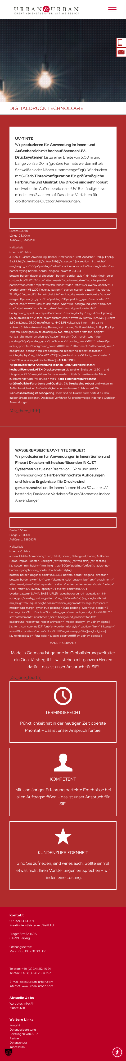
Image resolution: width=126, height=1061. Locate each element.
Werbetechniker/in (21, 1004)
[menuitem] (110, 9)
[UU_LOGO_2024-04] (52, 9)
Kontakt (14, 1025)
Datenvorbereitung (22, 1030)
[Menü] (110, 9)
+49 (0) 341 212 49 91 (36, 969)
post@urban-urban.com (36, 982)
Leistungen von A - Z (23, 1034)
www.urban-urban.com (37, 986)
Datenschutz (18, 1043)
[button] (8, 1052)
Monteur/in (17, 1008)
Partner (14, 1038)
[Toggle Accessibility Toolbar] (117, 1052)
